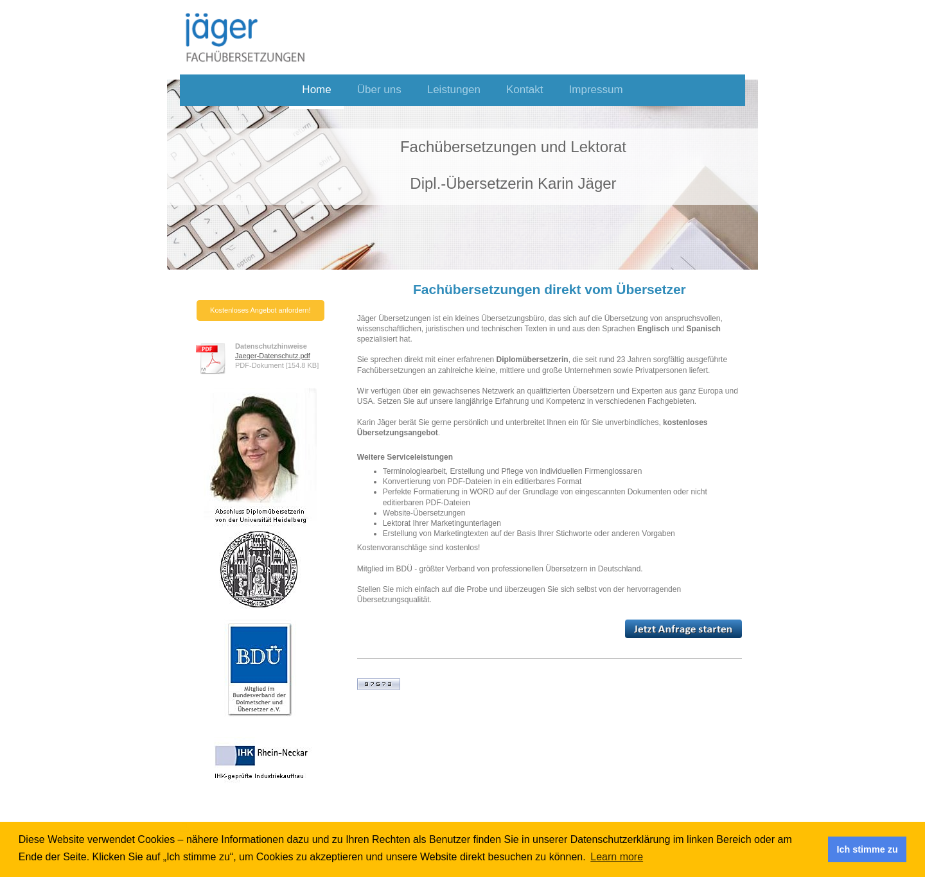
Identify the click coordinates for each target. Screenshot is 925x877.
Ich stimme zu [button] (867, 849)
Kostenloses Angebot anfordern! (260, 310)
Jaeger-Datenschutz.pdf (272, 356)
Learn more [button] (616, 856)
